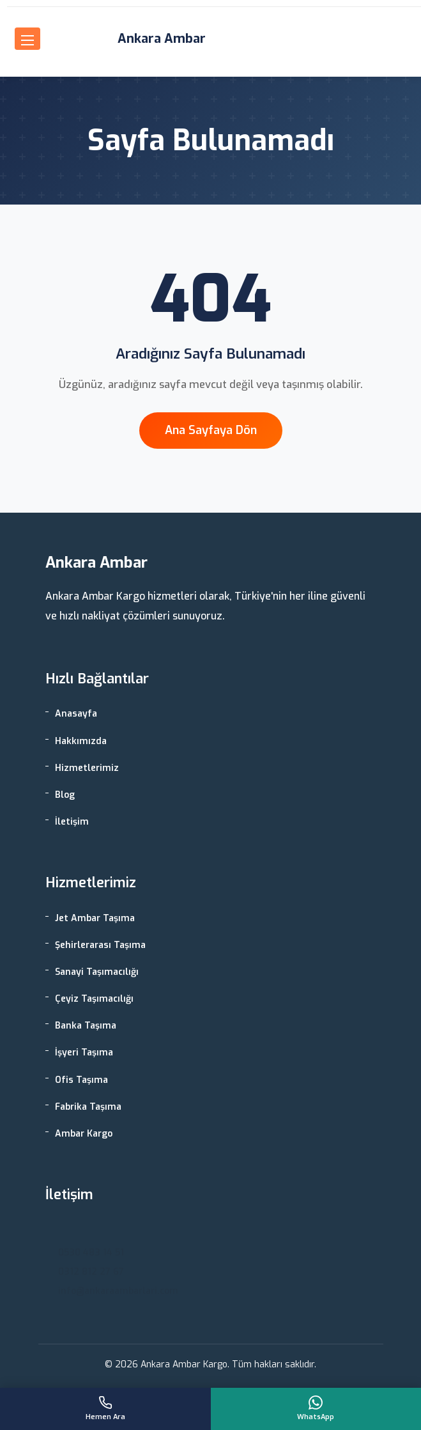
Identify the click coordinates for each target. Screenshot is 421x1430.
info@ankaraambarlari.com (118, 1291)
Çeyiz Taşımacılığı (94, 999)
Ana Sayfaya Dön (211, 430)
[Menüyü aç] (27, 38)
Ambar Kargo (83, 1134)
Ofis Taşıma (81, 1080)
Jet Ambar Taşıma (95, 918)
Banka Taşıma (85, 1026)
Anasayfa (76, 714)
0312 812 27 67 (91, 1272)
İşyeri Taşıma (84, 1052)
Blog (65, 795)
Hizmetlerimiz (87, 768)
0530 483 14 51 (91, 1253)
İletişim (72, 822)
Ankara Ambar (162, 38)
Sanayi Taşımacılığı (97, 972)
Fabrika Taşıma (88, 1107)
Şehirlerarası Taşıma (100, 945)
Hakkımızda (81, 741)
